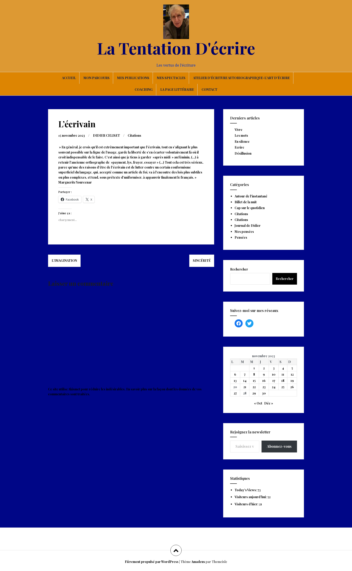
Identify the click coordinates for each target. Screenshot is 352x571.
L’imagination (64, 260)
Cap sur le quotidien (250, 208)
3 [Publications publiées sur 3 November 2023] (274, 368)
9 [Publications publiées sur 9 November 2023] (264, 374)
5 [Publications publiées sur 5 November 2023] (292, 368)
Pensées (241, 237)
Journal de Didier (248, 225)
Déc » (268, 403)
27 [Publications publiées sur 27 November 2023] (235, 393)
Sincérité (202, 260)
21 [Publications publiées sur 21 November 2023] (244, 387)
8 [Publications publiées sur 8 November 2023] (254, 374)
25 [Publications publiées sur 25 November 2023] (282, 387)
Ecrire (239, 147)
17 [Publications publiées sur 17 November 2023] (273, 381)
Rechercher (239, 269)
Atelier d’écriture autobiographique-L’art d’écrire (241, 78)
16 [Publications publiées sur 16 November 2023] (264, 381)
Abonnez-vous (279, 446)
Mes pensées (244, 231)
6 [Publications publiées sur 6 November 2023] (235, 374)
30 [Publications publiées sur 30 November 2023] (264, 393)
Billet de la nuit (246, 202)
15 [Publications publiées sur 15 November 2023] (254, 381)
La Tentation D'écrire (176, 47)
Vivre (238, 130)
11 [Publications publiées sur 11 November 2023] (283, 374)
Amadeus (198, 562)
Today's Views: (246, 490)
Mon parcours (97, 78)
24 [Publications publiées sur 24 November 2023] (273, 387)
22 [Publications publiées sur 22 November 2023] (254, 387)
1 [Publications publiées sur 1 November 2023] (254, 368)
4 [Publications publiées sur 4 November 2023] (283, 368)
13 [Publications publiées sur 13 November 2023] (235, 381)
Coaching (144, 89)
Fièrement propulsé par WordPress (151, 562)
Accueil (69, 78)
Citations (134, 135)
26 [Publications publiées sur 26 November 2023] (292, 387)
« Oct (258, 403)
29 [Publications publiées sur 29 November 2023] (254, 393)
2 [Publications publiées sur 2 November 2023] (264, 368)
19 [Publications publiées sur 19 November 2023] (292, 381)
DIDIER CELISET (106, 135)
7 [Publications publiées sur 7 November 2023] (245, 374)
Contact (209, 89)
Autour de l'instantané (251, 196)
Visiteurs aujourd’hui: (251, 497)
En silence (242, 141)
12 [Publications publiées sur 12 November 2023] (292, 374)
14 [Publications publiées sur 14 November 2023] (244, 381)
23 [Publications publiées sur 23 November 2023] (264, 387)
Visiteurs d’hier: (247, 504)
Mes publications (133, 78)
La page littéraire (177, 89)
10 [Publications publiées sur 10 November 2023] (273, 374)
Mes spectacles (171, 78)
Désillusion (243, 153)
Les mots (241, 135)
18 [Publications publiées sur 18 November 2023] (282, 381)
